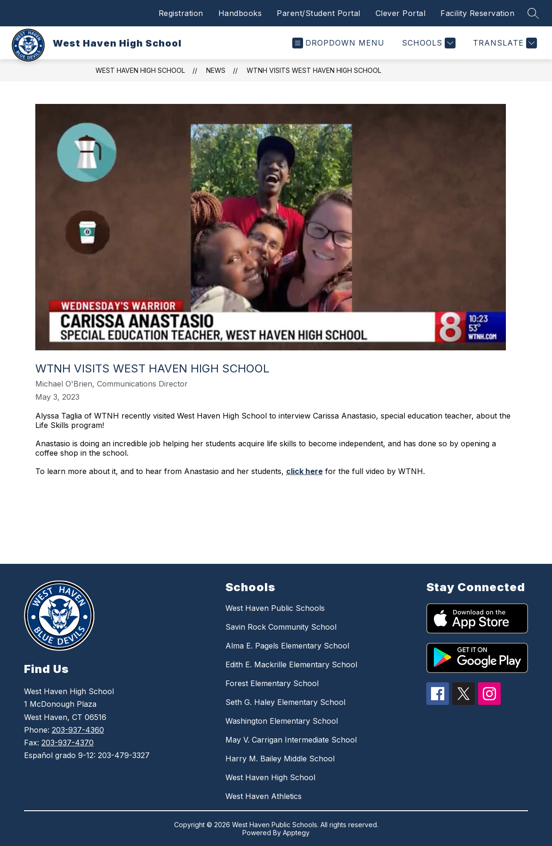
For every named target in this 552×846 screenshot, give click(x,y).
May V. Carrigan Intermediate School (291, 739)
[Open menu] (338, 43)
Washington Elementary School (281, 721)
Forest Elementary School (272, 683)
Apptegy (296, 833)
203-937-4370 (67, 742)
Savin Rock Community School (280, 627)
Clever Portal (401, 13)
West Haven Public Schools (275, 608)
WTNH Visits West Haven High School (314, 70)
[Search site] (533, 13)
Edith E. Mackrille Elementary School (291, 664)
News (215, 70)
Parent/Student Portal (318, 13)
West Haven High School (140, 70)
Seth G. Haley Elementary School (285, 702)
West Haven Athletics (263, 796)
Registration (181, 13)
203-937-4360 (78, 730)
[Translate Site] (504, 43)
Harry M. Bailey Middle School (280, 758)
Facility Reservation (477, 13)
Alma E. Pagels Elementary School (287, 645)
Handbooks (240, 13)
